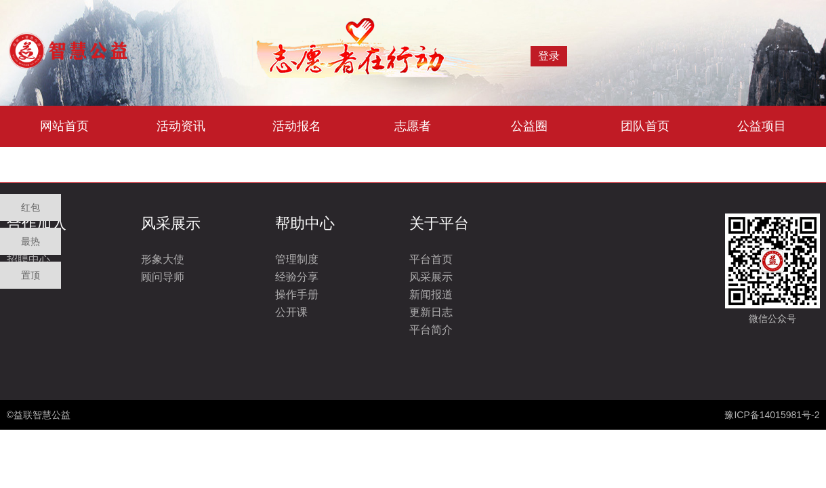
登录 (549, 56)
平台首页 (431, 259)
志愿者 (412, 126)
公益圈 (529, 126)
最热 (30, 241)
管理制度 (296, 259)
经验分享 (296, 277)
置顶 (30, 275)
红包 (30, 207)
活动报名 (296, 126)
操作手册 (296, 294)
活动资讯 (181, 126)
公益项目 (761, 126)
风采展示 (431, 277)
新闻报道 (431, 294)
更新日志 (431, 312)
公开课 (291, 312)
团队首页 (645, 126)
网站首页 (64, 126)
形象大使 (162, 259)
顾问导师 (162, 277)
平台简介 (431, 330)
